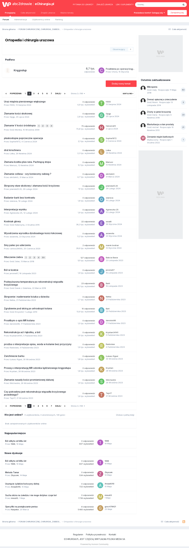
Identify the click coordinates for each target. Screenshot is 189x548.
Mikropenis (152, 87)
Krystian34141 (16, 334)
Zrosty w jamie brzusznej (159, 112)
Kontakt (112, 533)
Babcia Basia (112, 256)
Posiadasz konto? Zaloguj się (149, 13)
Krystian (13, 370)
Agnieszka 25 (16, 212)
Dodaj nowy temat (121, 83)
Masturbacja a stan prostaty (160, 124)
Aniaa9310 (16, 485)
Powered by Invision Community (94, 543)
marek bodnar (112, 244)
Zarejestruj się (177, 12)
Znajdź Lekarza (48, 13)
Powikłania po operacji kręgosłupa (123, 69)
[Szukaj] (151, 4)
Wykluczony (152, 140)
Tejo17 (12, 396)
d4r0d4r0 (14, 176)
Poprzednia (16, 93)
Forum (6, 19)
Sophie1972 (15, 141)
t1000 (12, 105)
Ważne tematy (67, 13)
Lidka (12, 153)
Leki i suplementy (125, 4)
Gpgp (12, 117)
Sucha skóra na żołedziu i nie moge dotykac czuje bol (31, 494)
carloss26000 (16, 248)
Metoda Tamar (12, 471)
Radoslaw (14, 346)
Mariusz (13, 165)
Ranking (59, 19)
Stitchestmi (15, 382)
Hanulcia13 (111, 125)
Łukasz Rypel (16, 358)
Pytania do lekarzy (83, 4)
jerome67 (14, 272)
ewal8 (108, 221)
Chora (114, 72)
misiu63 (14, 497)
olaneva (13, 200)
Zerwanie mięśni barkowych (160, 137)
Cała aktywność (28, 13)
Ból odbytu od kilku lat (15, 439)
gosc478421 (110, 505)
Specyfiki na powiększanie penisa (21, 505)
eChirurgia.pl (44, 3)
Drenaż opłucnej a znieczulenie (162, 99)
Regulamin (78, 533)
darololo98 (15, 322)
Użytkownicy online (41, 19)
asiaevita (14, 236)
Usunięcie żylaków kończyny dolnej (22, 482)
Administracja (20, 19)
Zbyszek (15, 474)
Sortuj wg (128, 93)
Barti (108, 282)
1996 (13, 442)
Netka (12, 298)
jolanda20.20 (16, 188)
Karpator (15, 508)
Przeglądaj (10, 14)
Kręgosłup (20, 70)
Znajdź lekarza (104, 4)
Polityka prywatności (96, 533)
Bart (108, 307)
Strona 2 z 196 (78, 93)
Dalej (58, 93)
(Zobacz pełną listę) (125, 413)
